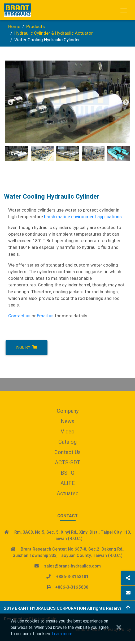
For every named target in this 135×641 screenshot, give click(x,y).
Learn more (62, 633)
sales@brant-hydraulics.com (72, 566)
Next (125, 101)
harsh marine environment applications (83, 216)
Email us (45, 316)
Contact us (19, 316)
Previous (9, 101)
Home (14, 26)
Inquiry (26, 347)
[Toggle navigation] (123, 10)
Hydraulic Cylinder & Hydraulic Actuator (53, 33)
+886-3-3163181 (72, 576)
